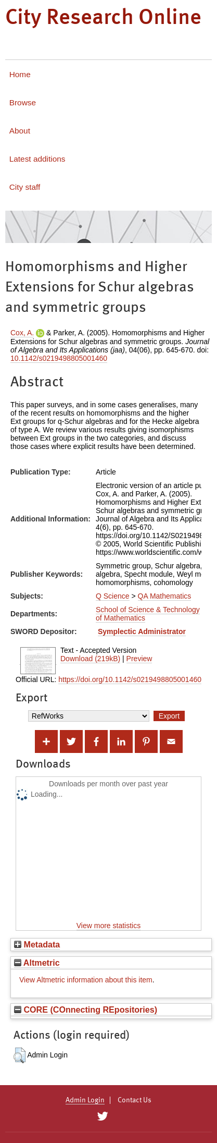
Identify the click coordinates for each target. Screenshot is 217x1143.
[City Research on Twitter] (103, 1116)
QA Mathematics (165, 596)
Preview (139, 658)
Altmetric (37, 962)
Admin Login (85, 1100)
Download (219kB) (90, 658)
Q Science (113, 596)
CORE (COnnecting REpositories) (85, 1009)
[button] (19, 1055)
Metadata (37, 944)
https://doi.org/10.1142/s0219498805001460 (129, 679)
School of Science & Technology (148, 609)
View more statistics (108, 925)
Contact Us (134, 1100)
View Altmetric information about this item (85, 980)
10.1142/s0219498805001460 (58, 358)
